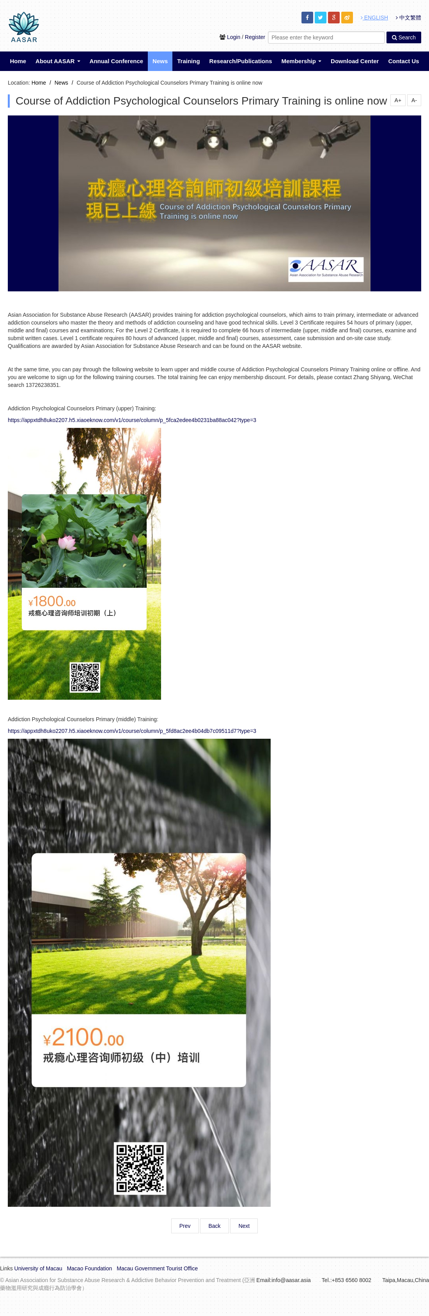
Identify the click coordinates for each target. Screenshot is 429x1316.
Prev (185, 1226)
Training (188, 61)
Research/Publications (240, 61)
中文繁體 (408, 17)
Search (404, 37)
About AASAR (57, 61)
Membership (302, 61)
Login (233, 37)
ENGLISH (374, 17)
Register (255, 37)
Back (214, 1226)
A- (414, 100)
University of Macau (38, 1268)
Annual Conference (117, 61)
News (160, 61)
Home (18, 61)
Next (244, 1226)
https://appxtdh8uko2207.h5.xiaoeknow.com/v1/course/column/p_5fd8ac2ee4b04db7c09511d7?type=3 (132, 731)
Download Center (355, 61)
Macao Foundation (89, 1268)
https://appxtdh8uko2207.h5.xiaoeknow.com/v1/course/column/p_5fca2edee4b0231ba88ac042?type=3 (132, 420)
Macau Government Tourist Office (157, 1268)
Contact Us (403, 61)
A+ (398, 100)
